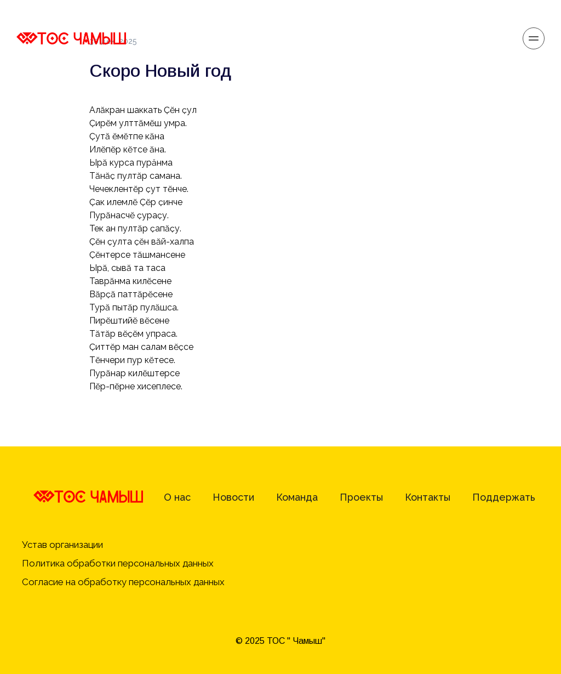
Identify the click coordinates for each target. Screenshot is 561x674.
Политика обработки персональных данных (119, 563)
